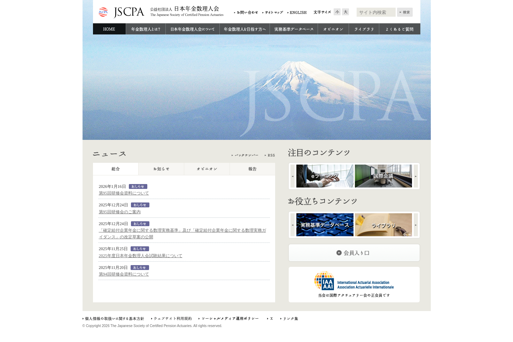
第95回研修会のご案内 (120, 211)
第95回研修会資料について (124, 193)
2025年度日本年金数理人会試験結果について (140, 255)
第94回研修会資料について (124, 274)
